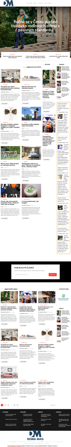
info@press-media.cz (5, 92)
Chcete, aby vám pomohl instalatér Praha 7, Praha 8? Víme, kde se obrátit (35, 57)
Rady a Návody (43, 305)
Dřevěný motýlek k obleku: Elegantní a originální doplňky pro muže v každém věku (10, 126)
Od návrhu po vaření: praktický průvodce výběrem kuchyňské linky (10, 88)
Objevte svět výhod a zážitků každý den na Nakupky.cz (63, 169)
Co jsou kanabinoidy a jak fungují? (30, 202)
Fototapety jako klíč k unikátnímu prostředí (27, 415)
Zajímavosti (58, 54)
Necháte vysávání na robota (11, 419)
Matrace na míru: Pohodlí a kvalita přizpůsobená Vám (10, 425)
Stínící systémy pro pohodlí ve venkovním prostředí (27, 383)
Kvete (23, 128)
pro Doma (12, 54)
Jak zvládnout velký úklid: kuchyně (46, 425)
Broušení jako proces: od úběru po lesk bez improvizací (65, 83)
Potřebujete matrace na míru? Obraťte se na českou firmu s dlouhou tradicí (31, 165)
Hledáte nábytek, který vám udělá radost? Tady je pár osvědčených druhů (9, 383)
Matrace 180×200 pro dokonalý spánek (29, 87)
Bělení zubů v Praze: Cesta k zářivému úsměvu (63, 138)
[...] (58, 133)
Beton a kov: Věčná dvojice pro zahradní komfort (10, 164)
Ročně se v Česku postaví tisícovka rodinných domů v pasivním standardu (35, 26)
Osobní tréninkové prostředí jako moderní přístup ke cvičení (63, 230)
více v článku (4, 103)
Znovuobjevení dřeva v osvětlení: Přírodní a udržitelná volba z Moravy (28, 420)
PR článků (28, 445)
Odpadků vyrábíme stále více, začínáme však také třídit (64, 420)
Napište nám (52, 274)
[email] (31, 274)
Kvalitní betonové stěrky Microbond (46, 420)
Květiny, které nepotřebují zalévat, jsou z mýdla (46, 383)
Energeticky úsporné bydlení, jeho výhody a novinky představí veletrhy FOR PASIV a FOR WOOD (48, 141)
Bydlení (35, 54)
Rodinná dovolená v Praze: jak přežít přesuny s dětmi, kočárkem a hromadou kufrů (63, 107)
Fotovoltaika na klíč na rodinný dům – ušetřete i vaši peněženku (46, 415)
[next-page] (17, 405)
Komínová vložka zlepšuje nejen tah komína (30, 125)
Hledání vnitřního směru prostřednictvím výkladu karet (63, 199)
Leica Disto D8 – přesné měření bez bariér (58, 57)
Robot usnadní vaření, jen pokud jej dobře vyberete (12, 57)
